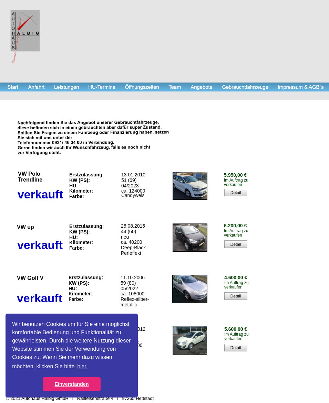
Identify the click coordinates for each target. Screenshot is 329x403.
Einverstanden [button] (71, 384)
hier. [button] (82, 366)
